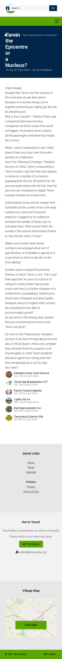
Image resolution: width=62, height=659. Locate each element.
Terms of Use (31, 491)
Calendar (31, 472)
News (15, 35)
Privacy (31, 486)
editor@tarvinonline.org (33, 552)
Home (31, 462)
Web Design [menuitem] (49, 654)
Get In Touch (31, 544)
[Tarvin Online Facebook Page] (7, 8)
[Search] (28, 8)
